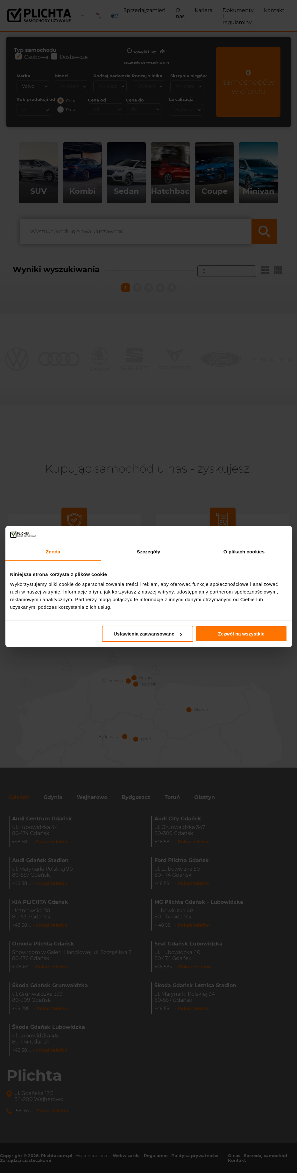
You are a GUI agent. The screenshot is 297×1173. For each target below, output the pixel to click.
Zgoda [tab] (53, 551)
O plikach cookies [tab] (244, 551)
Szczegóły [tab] (148, 551)
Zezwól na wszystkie (241, 633)
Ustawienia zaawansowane (148, 633)
